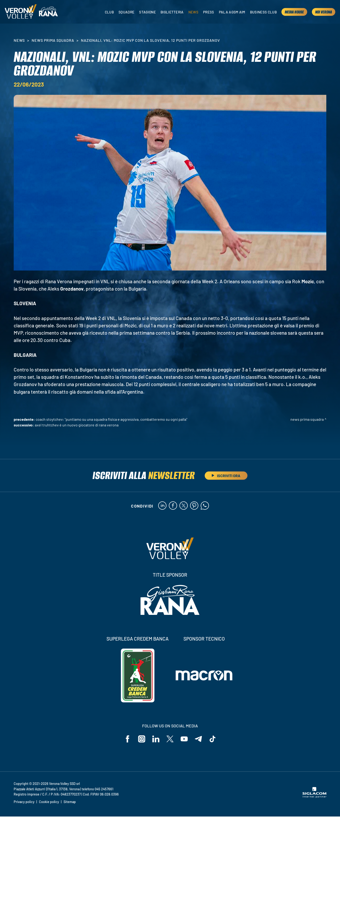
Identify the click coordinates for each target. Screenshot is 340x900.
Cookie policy (49, 802)
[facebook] (173, 505)
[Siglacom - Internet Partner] (314, 796)
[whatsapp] (205, 505)
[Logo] (21, 12)
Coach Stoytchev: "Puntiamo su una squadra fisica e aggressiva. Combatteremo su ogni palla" (111, 419)
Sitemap (70, 802)
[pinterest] (194, 505)
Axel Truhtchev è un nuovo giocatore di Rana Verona (77, 425)
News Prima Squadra (53, 40)
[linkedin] (162, 505)
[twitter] (183, 505)
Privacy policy (24, 802)
